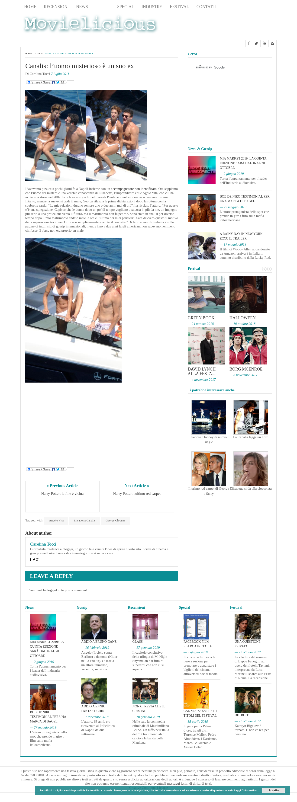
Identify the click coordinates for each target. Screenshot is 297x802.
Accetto (273, 790)
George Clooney (115, 520)
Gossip (102, 6)
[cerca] (225, 67)
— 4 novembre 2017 (202, 379)
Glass (137, 641)
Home (30, 6)
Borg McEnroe (246, 369)
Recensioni (56, 6)
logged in (53, 590)
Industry (152, 6)
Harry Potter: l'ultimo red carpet (137, 493)
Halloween (242, 318)
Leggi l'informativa (245, 790)
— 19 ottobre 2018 (242, 324)
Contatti (207, 6)
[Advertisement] (239, 25)
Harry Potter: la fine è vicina (62, 493)
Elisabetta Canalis (85, 520)
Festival (179, 6)
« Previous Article (62, 486)
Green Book (201, 318)
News (82, 6)
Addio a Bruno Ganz (98, 641)
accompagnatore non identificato (134, 189)
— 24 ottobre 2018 (201, 324)
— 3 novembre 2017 (243, 375)
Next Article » (137, 486)
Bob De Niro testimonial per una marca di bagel (48, 716)
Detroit (242, 715)
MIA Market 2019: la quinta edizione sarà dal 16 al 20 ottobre (243, 163)
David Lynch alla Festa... (202, 371)
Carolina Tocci (43, 544)
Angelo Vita (56, 520)
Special (125, 6)
